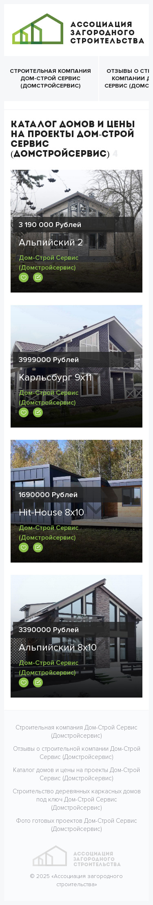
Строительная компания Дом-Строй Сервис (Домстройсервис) (50, 78)
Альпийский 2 (51, 242)
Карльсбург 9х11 (55, 377)
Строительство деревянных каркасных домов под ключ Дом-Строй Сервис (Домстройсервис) (77, 799)
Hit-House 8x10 (51, 512)
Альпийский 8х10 (58, 647)
